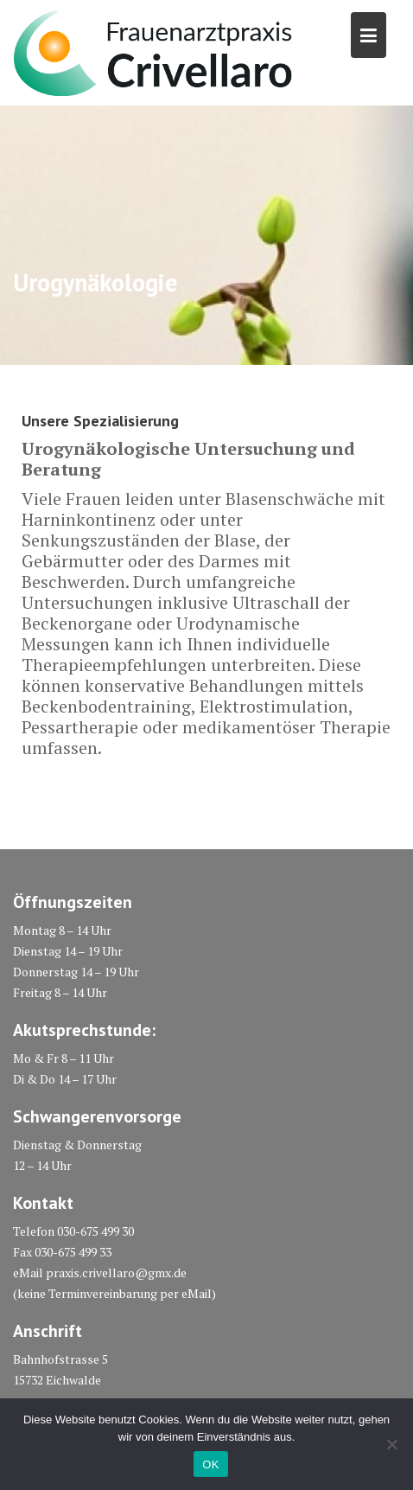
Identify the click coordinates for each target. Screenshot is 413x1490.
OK (210, 1464)
